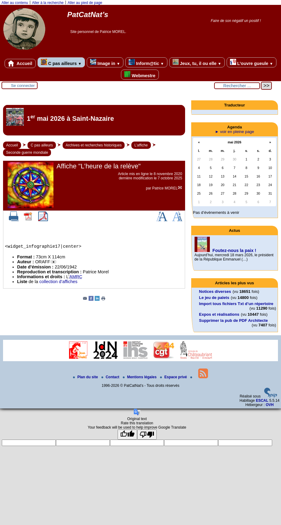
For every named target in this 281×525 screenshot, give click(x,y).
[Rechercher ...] (237, 85)
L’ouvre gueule (251, 62)
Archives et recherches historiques (94, 145)
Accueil (20, 63)
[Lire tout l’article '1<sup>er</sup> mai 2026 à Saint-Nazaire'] (94, 120)
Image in (105, 62)
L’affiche (141, 145)
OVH (270, 405)
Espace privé (174, 377)
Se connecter (23, 85)
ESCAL (262, 400)
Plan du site (86, 377)
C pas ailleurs (61, 62)
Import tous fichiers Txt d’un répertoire (236, 303)
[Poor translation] (147, 435)
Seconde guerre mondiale (27, 152)
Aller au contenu (15, 3)
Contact (110, 377)
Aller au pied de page (85, 3)
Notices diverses (215, 291)
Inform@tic (146, 62)
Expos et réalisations (219, 314)
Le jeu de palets (214, 297)
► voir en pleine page (234, 131)
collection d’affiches (58, 281)
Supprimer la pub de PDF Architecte (233, 320)
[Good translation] (127, 435)
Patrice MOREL (164, 188)
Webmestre (139, 74)
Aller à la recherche (48, 3)
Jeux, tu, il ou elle (197, 62)
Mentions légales (140, 377)
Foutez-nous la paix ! (234, 250)
